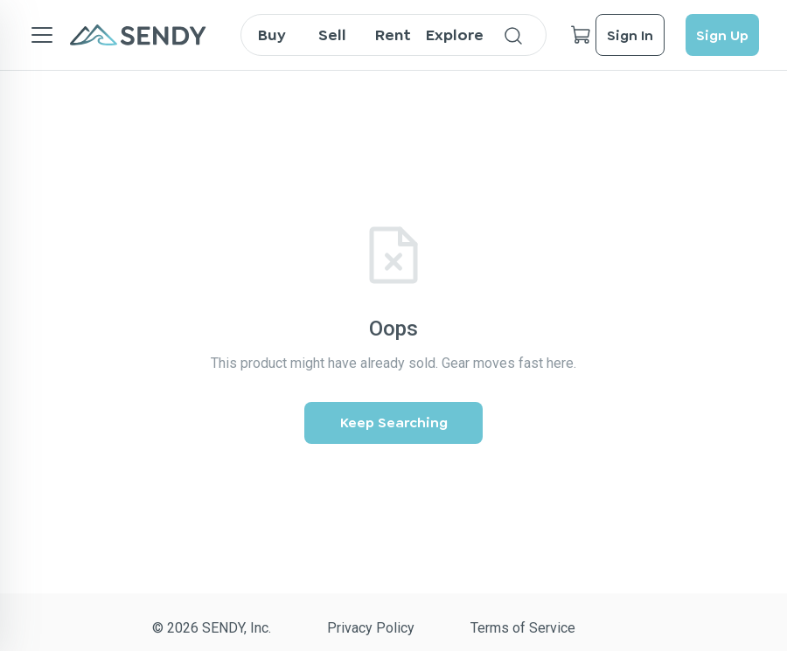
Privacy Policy (370, 628)
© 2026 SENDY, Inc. (211, 628)
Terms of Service (522, 628)
